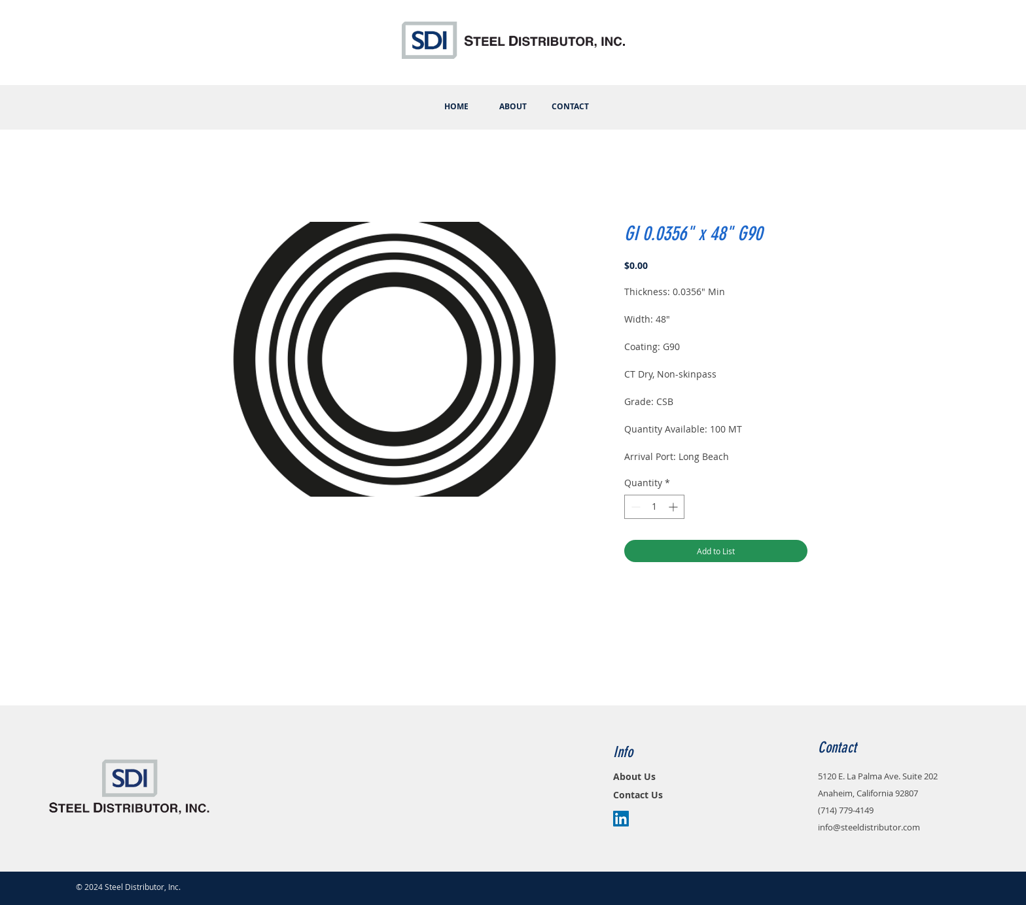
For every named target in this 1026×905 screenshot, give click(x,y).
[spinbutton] (654, 506)
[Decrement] (634, 506)
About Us (634, 776)
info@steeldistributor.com (869, 827)
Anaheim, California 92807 (868, 793)
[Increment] (674, 506)
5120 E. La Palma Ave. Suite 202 (878, 776)
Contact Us (638, 795)
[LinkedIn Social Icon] (621, 818)
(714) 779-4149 (846, 810)
